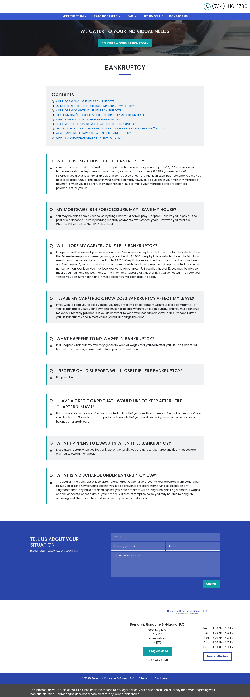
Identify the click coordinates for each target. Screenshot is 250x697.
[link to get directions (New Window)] (158, 638)
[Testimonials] (153, 17)
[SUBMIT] (211, 585)
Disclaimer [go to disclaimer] (162, 679)
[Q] (84, 102)
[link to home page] (24, 7)
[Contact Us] (178, 17)
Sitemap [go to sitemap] (144, 679)
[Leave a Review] (217, 657)
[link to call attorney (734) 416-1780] (225, 6)
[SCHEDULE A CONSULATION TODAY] (125, 44)
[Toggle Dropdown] (87, 17)
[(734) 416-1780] (157, 652)
